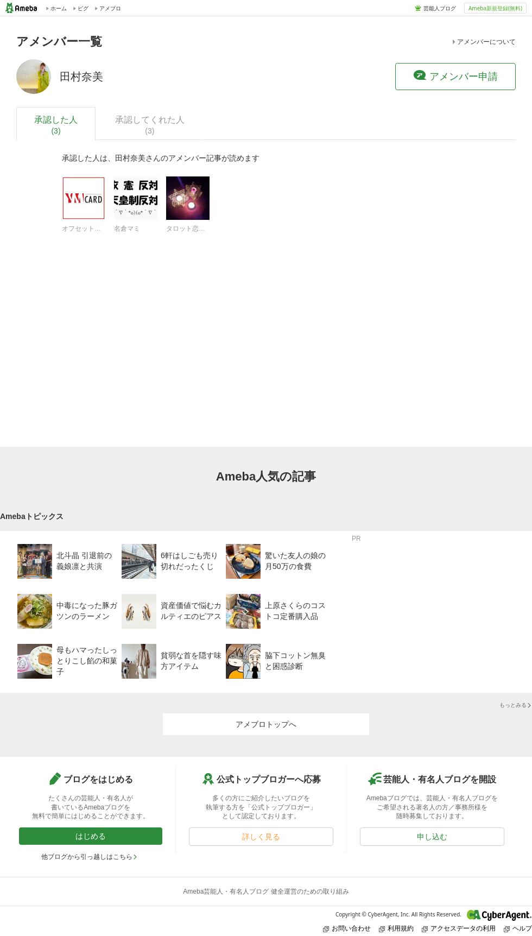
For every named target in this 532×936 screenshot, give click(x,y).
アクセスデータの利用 (459, 928)
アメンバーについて (483, 42)
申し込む (432, 836)
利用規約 (396, 928)
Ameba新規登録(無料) (495, 8)
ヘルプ (518, 928)
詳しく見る (261, 836)
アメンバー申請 (455, 76)
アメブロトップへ (266, 724)
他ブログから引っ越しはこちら (89, 857)
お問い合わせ (347, 928)
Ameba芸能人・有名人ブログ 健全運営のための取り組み (266, 891)
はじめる (90, 836)
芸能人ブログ (439, 8)
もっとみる (515, 705)
